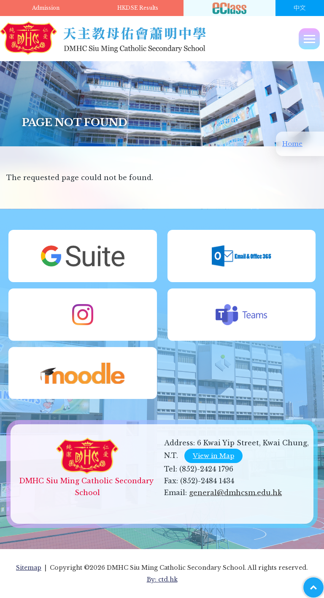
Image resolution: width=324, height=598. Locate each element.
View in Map (213, 456)
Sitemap (28, 567)
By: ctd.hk (162, 579)
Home (292, 144)
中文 (299, 8)
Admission (45, 8)
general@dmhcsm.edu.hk (235, 492)
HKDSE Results (137, 8)
